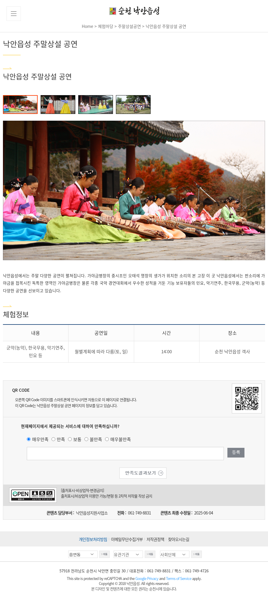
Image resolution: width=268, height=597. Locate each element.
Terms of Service (178, 578)
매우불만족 (120, 439)
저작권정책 (155, 539)
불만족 (96, 439)
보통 (77, 439)
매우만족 (40, 439)
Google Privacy (147, 578)
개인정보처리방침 (93, 539)
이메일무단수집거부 (127, 539)
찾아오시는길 (178, 539)
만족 (61, 439)
